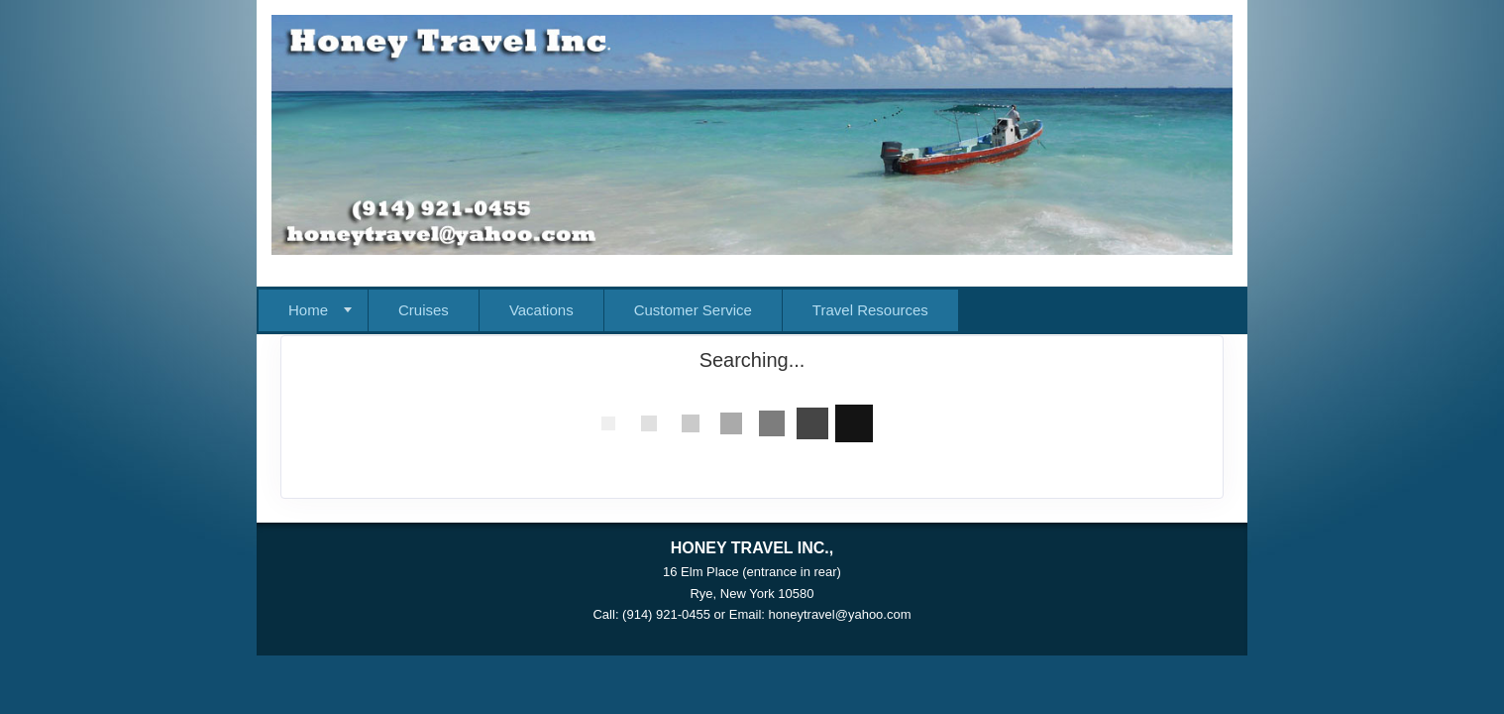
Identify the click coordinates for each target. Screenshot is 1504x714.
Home (308, 309)
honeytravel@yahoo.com (840, 614)
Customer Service (693, 309)
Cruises (423, 309)
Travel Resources (870, 309)
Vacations (541, 309)
